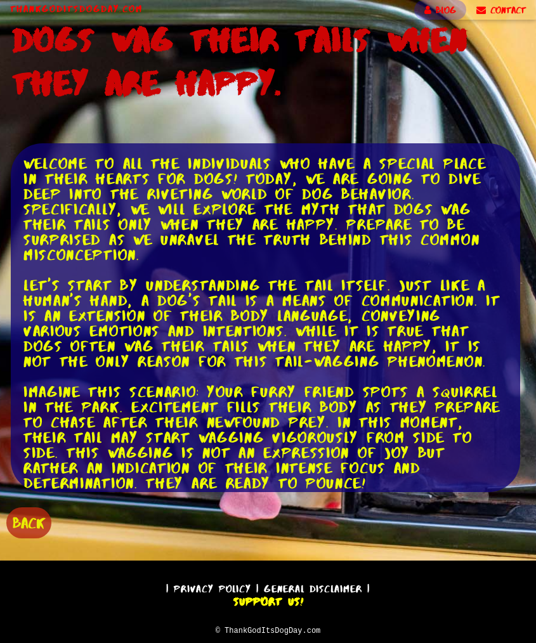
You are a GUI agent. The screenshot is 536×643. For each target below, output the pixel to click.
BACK (29, 521)
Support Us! (268, 600)
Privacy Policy (212, 587)
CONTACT (501, 10)
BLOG (440, 10)
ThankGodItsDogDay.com (76, 9)
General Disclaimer (313, 587)
